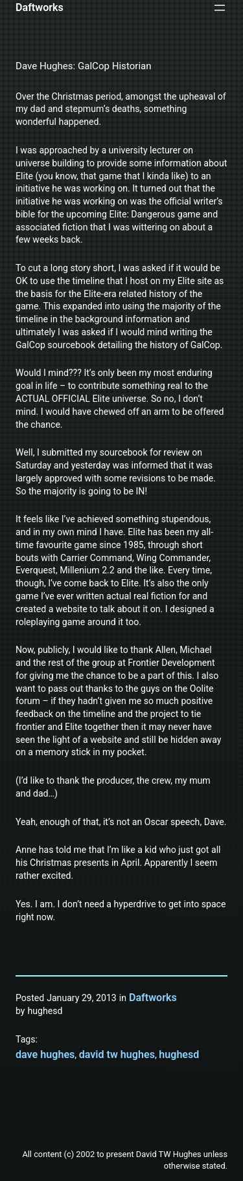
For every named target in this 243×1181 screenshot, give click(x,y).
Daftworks (40, 7)
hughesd (179, 1054)
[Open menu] (219, 8)
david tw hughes (117, 1054)
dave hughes (45, 1054)
